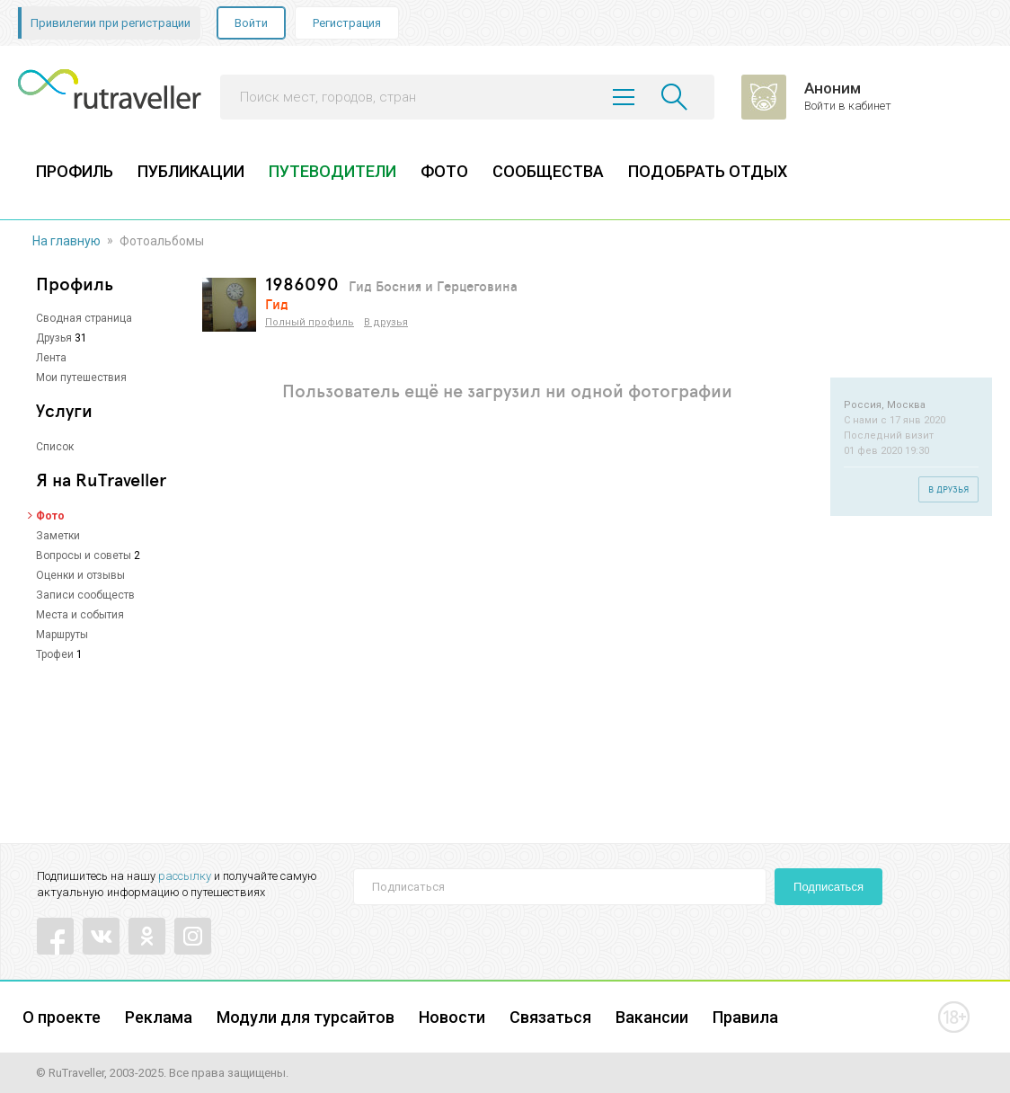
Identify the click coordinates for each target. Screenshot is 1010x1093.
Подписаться (828, 886)
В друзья (386, 322)
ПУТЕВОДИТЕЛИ (332, 171)
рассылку (184, 876)
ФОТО (444, 171)
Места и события (80, 615)
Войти (251, 23)
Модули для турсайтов (305, 1017)
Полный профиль (309, 322)
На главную (66, 241)
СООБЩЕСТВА (548, 171)
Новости (452, 1017)
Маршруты (62, 634)
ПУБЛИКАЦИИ (190, 171)
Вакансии (652, 1017)
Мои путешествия (81, 377)
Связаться (550, 1017)
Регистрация (347, 23)
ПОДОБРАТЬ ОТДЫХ (707, 171)
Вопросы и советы (83, 555)
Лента (51, 357)
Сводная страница (84, 318)
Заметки (58, 535)
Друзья (54, 338)
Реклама (158, 1017)
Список (55, 446)
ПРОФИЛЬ (74, 171)
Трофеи (55, 654)
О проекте (61, 1017)
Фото (50, 516)
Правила (745, 1017)
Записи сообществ (85, 595)
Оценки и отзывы (80, 575)
